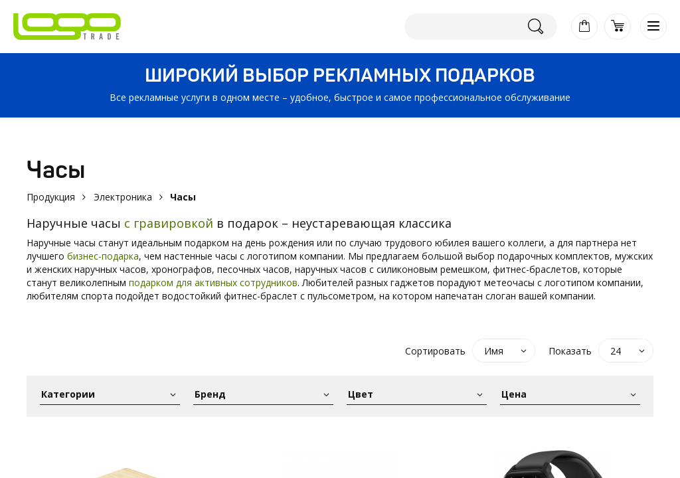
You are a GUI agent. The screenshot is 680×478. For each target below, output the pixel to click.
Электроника (123, 197)
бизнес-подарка (103, 256)
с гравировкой (168, 223)
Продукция (51, 197)
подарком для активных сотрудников (213, 282)
